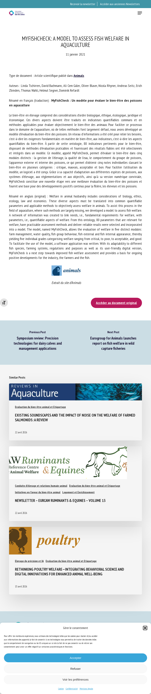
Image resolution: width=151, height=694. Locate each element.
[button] (145, 628)
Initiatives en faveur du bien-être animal (37, 492)
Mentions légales (86, 688)
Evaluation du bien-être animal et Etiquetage (40, 407)
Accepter (75, 658)
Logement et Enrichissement (78, 492)
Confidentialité (72, 688)
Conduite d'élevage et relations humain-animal (41, 485)
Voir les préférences (76, 679)
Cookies (61, 688)
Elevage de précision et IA (29, 561)
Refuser (75, 668)
